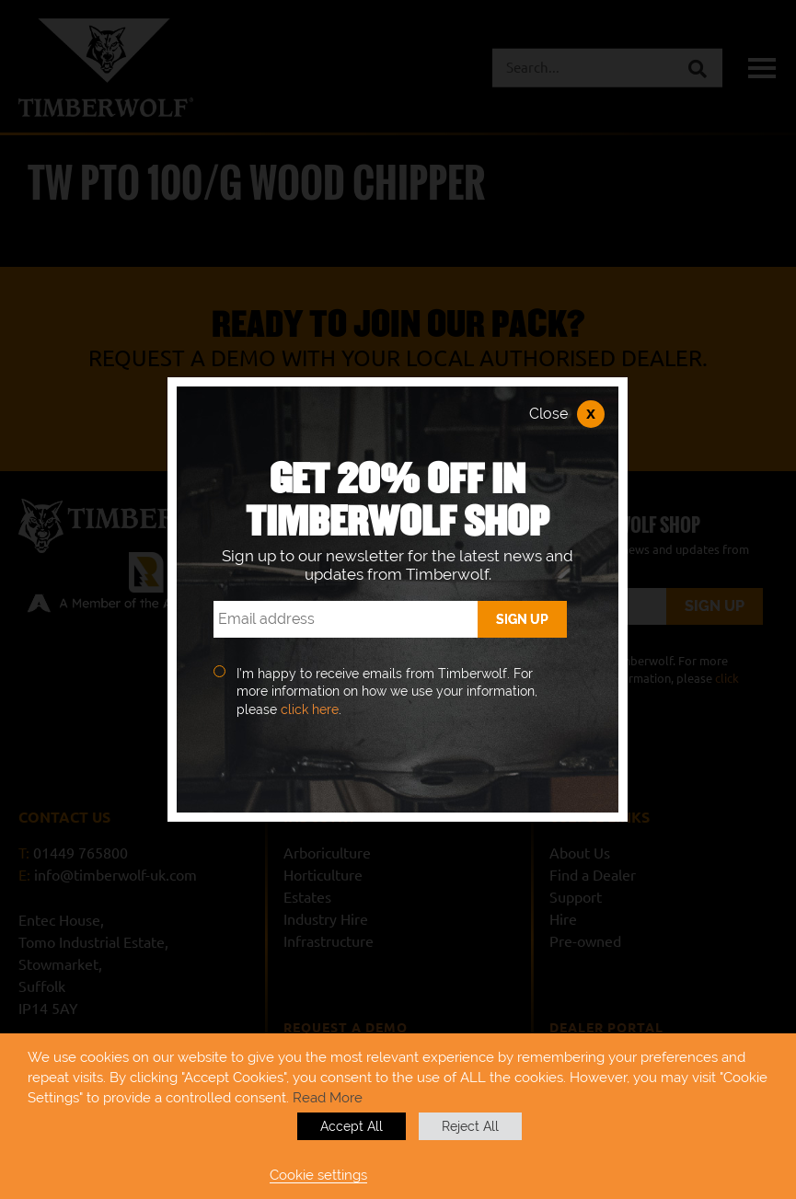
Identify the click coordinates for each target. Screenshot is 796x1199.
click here (310, 709)
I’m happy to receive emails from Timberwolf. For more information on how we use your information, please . (386, 691)
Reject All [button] (470, 1126)
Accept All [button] (351, 1126)
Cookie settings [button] (318, 1174)
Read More (328, 1097)
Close (567, 414)
